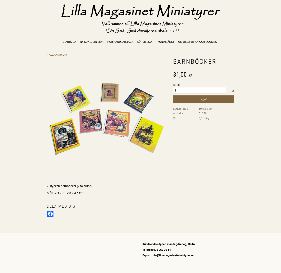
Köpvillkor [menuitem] (145, 42)
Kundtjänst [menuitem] (165, 42)
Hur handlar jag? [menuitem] (120, 42)
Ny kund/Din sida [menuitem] (91, 42)
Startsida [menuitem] (69, 42)
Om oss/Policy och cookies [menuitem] (197, 42)
